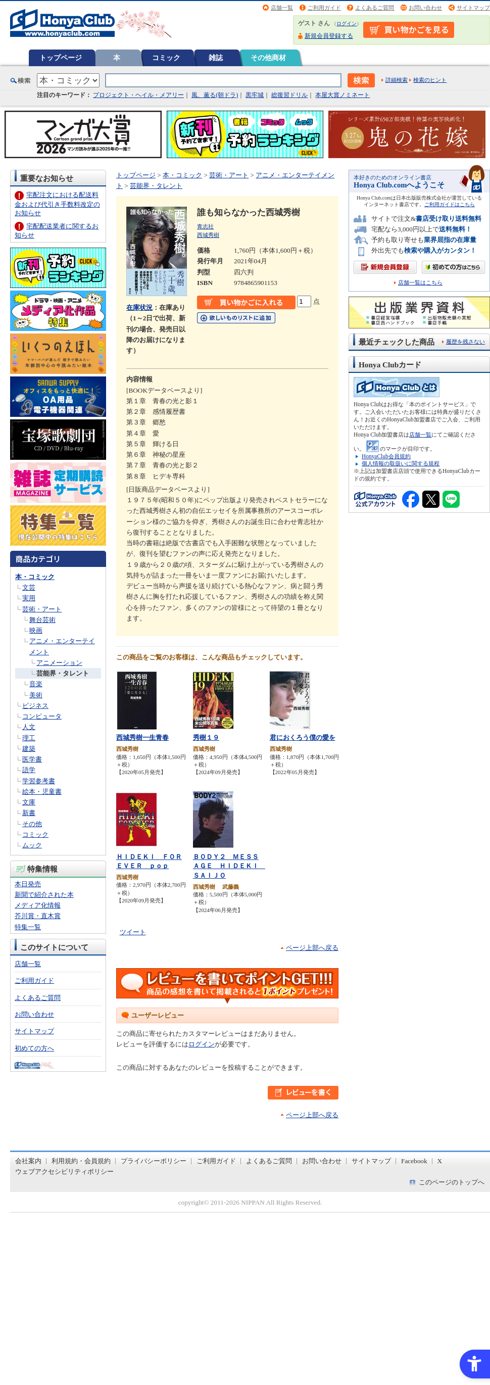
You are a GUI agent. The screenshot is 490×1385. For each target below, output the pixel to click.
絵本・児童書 (42, 791)
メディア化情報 (38, 905)
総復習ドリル (289, 95)
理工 (28, 738)
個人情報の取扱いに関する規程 (400, 463)
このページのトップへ (451, 1182)
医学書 (32, 759)
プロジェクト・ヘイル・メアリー (138, 95)
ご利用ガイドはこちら (449, 204)
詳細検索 (396, 80)
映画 (35, 630)
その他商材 (268, 58)
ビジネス (35, 705)
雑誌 (216, 58)
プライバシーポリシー (153, 1161)
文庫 (28, 802)
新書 (28, 813)
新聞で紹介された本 (44, 894)
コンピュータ (42, 716)
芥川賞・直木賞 (38, 916)
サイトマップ (473, 8)
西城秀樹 (208, 235)
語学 (28, 770)
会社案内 (28, 1161)
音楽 (35, 684)
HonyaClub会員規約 (386, 456)
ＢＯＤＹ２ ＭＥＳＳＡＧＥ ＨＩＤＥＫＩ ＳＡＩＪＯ (229, 866)
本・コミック (35, 577)
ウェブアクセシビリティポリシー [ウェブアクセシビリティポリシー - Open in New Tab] (64, 1171)
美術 (35, 695)
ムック (32, 845)
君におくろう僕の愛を (302, 737)
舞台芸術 (42, 620)
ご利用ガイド (324, 8)
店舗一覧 (282, 8)
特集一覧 (28, 927)
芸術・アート (42, 609)
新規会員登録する (329, 35)
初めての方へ (34, 1048)
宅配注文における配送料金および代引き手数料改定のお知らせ (57, 204)
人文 (28, 727)
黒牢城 (255, 95)
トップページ (60, 58)
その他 (32, 824)
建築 (28, 748)
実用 (28, 598)
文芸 (28, 587)
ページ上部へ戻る (312, 947)
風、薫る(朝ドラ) (214, 95)
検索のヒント (430, 80)
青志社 (205, 226)
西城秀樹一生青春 (142, 737)
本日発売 (28, 884)
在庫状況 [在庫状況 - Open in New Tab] (139, 307)
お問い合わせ (425, 8)
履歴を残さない (465, 342)
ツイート (133, 932)
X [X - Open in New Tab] (440, 1161)
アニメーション (59, 662)
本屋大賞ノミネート (342, 95)
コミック (166, 58)
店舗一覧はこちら (420, 282)
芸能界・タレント (62, 673)
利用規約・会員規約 (81, 1161)
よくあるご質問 (374, 8)
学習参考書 (38, 781)
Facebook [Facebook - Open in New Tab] (414, 1161)
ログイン (346, 23)
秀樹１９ (206, 737)
